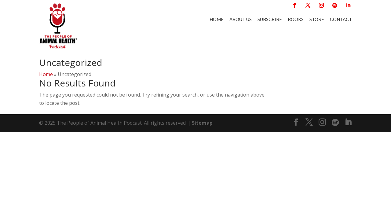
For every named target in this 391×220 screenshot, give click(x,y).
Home (217, 19)
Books (296, 19)
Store (316, 19)
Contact (341, 19)
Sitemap (202, 119)
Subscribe (270, 19)
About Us (240, 19)
